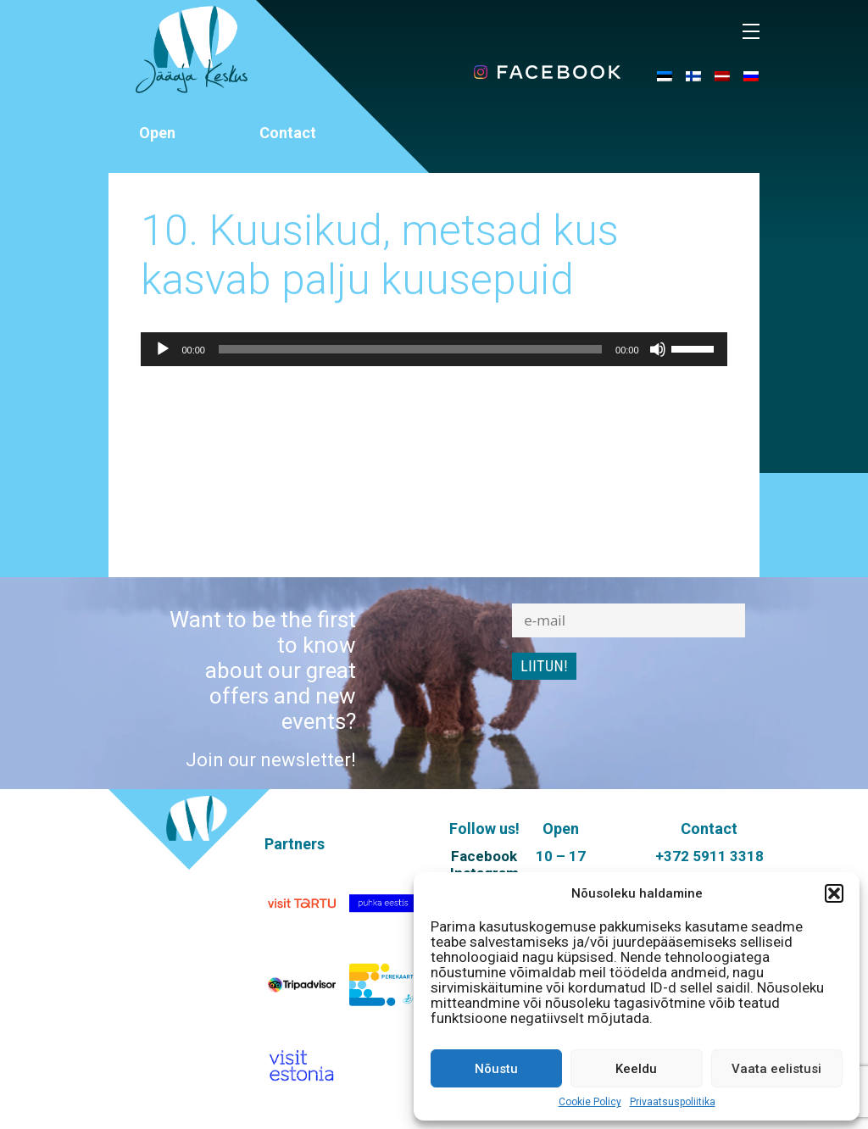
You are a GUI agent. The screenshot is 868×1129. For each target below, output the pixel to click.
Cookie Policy (590, 1102)
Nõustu (496, 1068)
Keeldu (636, 1068)
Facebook (484, 856)
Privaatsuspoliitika (672, 1102)
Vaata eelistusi (776, 1068)
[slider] (410, 349)
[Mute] (657, 349)
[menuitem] (664, 75)
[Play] (162, 349)
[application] (433, 349)
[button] (834, 893)
